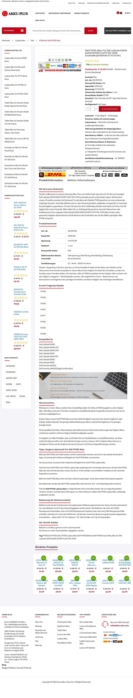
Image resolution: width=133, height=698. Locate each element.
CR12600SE (10, 372)
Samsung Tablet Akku (88, 637)
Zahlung (81, 3)
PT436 (43, 304)
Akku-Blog (40, 20)
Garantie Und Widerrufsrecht (98, 3)
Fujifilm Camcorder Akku (87, 642)
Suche (90, 31)
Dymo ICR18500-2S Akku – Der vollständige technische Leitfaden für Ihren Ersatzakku (16, 624)
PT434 (43, 291)
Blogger (5, 668)
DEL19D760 (97, 80)
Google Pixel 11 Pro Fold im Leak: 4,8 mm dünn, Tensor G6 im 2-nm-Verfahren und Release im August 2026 (16, 647)
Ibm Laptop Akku (86, 622)
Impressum (126, 3)
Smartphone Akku (64, 643)
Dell (32, 41)
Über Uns (71, 3)
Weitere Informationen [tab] (81, 180)
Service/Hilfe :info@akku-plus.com (118, 31)
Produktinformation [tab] (51, 180)
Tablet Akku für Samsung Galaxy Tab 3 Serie (14, 131)
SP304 (22, 396)
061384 (9, 384)
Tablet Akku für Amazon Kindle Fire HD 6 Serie (17, 122)
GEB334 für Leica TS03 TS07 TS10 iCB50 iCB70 (21, 336)
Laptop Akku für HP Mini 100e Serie (16, 95)
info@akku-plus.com (119, 626)
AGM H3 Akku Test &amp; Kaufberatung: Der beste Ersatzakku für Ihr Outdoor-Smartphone (15, 635)
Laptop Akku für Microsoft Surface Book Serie (15, 68)
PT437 (43, 310)
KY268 (43, 334)
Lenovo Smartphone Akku (88, 627)
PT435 (43, 298)
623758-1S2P (11, 378)
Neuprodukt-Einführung (60, 13)
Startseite (40, 13)
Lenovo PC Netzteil (87, 648)
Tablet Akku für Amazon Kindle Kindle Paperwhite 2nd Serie (17, 104)
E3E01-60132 (11, 390)
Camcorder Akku (64, 634)
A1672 (18, 384)
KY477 (42, 316)
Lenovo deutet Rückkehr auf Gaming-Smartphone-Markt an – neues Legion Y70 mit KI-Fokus (16, 658)
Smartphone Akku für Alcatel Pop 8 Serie (16, 149)
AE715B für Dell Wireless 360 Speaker (42, 583)
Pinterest (27, 668)
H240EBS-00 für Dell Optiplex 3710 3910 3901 (124, 562)
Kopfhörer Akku (63, 626)
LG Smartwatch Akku (88, 633)
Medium (12, 668)
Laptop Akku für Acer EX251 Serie (16, 59)
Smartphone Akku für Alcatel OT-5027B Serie (16, 176)
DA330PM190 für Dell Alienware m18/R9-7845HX (91, 565)
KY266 (43, 328)
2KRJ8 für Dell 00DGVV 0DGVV (75, 562)
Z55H (8, 402)
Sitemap (38, 645)
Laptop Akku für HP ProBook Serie (16, 77)
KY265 (43, 322)
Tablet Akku (61, 630)
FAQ (36, 641)
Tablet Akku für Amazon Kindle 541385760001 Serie (17, 113)
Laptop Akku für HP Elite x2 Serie (15, 86)
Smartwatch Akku (64, 622)
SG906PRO (10, 366)
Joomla (20, 668)
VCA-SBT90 (11, 396)
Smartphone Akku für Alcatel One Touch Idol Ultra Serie (16, 167)
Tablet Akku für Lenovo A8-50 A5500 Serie (17, 140)
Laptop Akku (20, 41)
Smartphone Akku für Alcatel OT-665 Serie (16, 158)
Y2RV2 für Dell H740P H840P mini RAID (58, 583)
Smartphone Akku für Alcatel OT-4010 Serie (16, 185)
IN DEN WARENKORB (110, 109)
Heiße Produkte (81, 13)
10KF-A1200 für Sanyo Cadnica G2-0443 (20, 205)
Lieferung (115, 3)
